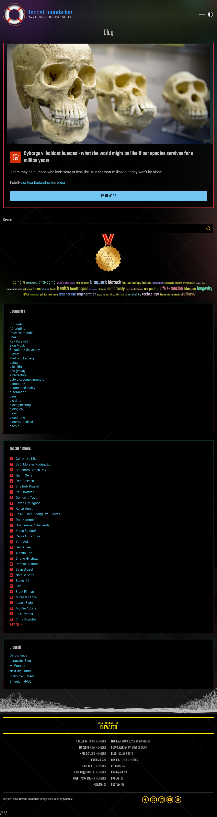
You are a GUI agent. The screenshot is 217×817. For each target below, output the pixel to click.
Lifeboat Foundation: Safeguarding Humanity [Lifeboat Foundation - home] (98, 14)
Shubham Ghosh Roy (31, 470)
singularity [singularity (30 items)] (114, 295)
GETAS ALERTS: (119, 747)
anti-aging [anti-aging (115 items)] (47, 282)
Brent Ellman (25, 592)
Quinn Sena (24, 475)
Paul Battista (25, 492)
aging (14, 363)
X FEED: (84, 754)
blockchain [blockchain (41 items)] (157, 283)
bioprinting (17, 417)
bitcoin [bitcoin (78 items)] (146, 283)
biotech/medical (21, 422)
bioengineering (20, 405)
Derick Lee (23, 547)
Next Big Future (21, 671)
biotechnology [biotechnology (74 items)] (131, 283)
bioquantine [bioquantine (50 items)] (82, 283)
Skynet (14, 354)
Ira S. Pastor (24, 614)
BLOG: (114, 754)
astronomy (17, 384)
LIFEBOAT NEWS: (119, 741)
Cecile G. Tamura (28, 536)
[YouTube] (170, 799)
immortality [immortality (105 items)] (116, 288)
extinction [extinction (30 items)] (27, 289)
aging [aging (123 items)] (17, 282)
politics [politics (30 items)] (43, 295)
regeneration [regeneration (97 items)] (86, 294)
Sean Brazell (25, 569)
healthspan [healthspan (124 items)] (79, 288)
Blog (108, 33)
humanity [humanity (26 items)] (93, 289)
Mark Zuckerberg (22, 358)
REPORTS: (116, 766)
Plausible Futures (22, 676)
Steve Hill (22, 581)
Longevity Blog (20, 661)
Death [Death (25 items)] (204, 283)
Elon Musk (17, 345)
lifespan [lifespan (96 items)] (190, 289)
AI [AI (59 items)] (24, 283)
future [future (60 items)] (37, 289)
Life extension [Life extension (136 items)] (171, 288)
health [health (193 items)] (63, 289)
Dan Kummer (25, 520)
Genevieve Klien (27, 459)
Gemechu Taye (26, 498)
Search (208, 228)
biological (17, 409)
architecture (18, 375)
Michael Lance (26, 597)
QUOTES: (115, 784)
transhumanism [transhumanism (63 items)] (170, 294)
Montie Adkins (26, 608)
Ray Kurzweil (19, 341)
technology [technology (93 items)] (150, 294)
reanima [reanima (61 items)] (53, 294)
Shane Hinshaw (27, 558)
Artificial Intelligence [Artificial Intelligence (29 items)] (66, 283)
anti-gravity (18, 371)
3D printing (17, 324)
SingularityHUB (20, 681)
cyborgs (61, 183)
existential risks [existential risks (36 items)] (14, 289)
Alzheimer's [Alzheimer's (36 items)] (31, 283)
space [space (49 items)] (124, 294)
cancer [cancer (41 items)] (178, 283)
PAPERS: (115, 778)
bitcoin (14, 426)
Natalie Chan (25, 575)
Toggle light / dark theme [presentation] (210, 14)
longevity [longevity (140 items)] (204, 288)
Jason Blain (24, 603)
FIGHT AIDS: (87, 766)
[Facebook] (145, 799)
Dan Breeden (25, 481)
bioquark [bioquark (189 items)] (98, 283)
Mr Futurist (17, 666)
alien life (16, 367)
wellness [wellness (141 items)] (188, 294)
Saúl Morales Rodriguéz (33, 464)
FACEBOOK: (82, 741)
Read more (108, 196)
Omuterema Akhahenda (33, 525)
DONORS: (95, 760)
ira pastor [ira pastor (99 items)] (151, 289)
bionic (14, 413)
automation (18, 392)
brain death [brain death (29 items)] (169, 283)
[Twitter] (153, 799)
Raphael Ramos (27, 564)
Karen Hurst (24, 509)
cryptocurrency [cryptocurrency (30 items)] (189, 283)
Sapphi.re (67, 799)
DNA (13, 337)
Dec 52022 (16, 157)
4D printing (17, 329)
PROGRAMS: (117, 772)
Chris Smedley (26, 619)
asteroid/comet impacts (27, 379)
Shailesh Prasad (27, 486)
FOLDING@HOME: (83, 772)
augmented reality (22, 388)
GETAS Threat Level (108, 726)
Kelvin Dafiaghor (28, 503)
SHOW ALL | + (16, 624)
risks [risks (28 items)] (107, 295)
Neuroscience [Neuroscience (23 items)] (34, 295)
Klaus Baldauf (26, 531)
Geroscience (18, 655)
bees (13, 396)
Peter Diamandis (21, 333)
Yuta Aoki (23, 542)
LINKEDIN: (84, 747)
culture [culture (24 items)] (198, 283)
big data (15, 401)
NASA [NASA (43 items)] (26, 294)
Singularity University (25, 350)
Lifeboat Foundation (29, 799)
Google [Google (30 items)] (53, 289)
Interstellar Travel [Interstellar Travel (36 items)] (134, 289)
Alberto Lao (24, 553)
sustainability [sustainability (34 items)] (134, 295)
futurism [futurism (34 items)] (45, 289)
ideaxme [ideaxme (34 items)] (102, 289)
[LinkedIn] (161, 799)
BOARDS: (115, 760)
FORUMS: (98, 784)
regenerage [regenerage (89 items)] (67, 294)
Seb (18, 586)
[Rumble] (178, 799)
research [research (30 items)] (101, 295)
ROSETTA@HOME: (82, 778)
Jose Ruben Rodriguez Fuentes (37, 183)
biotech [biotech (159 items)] (114, 282)
